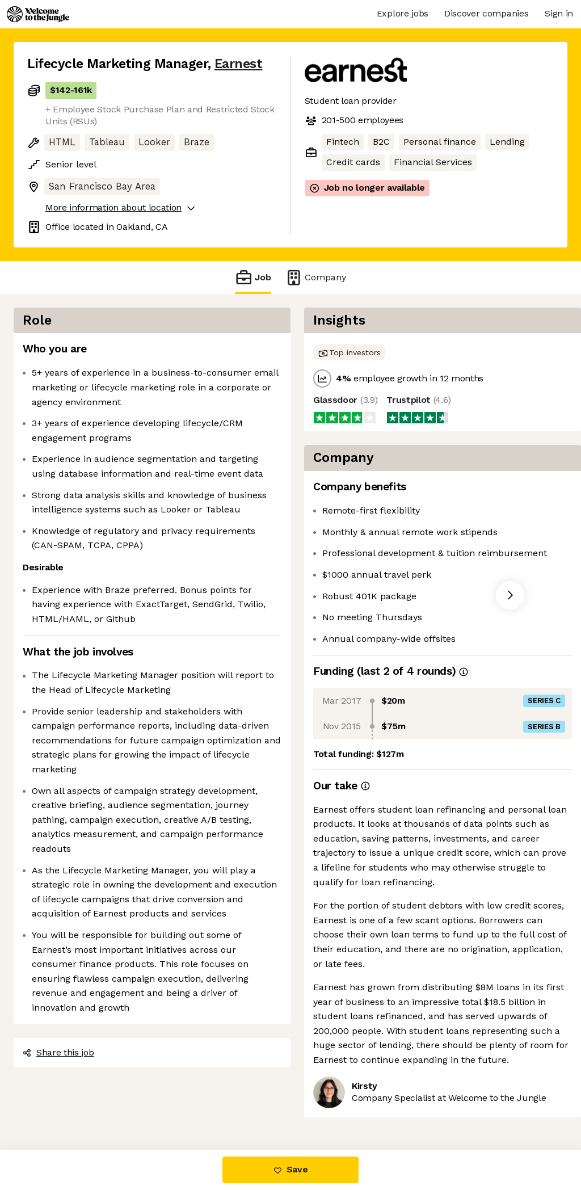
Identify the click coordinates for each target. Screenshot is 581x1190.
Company (315, 277)
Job (253, 277)
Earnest (238, 64)
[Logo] (38, 14)
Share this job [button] (58, 1052)
